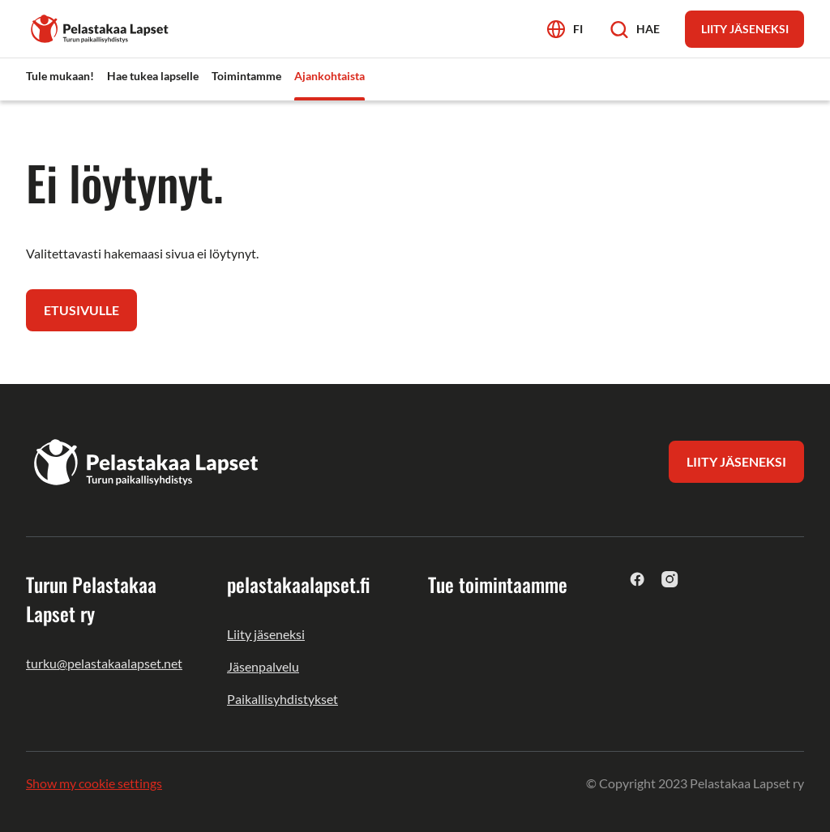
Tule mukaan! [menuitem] (60, 76)
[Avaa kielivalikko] (565, 29)
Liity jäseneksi (266, 634)
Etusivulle (81, 310)
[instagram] (669, 578)
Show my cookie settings (94, 783)
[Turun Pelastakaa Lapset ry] (100, 27)
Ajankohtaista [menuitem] (329, 76)
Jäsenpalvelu (263, 666)
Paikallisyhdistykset (282, 698)
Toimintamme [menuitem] (246, 76)
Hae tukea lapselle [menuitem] (153, 76)
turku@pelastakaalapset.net (104, 663)
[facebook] (637, 578)
